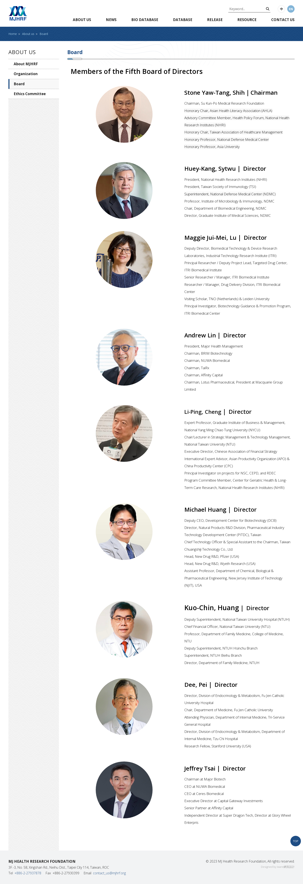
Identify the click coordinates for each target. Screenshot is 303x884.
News (111, 19)
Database (182, 19)
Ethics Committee (30, 93)
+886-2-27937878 (28, 873)
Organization (26, 73)
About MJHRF (26, 63)
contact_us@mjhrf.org (109, 873)
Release (215, 19)
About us (82, 19)
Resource (246, 19)
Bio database (144, 19)
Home (12, 34)
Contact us (283, 19)
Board (44, 34)
